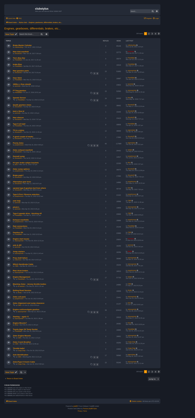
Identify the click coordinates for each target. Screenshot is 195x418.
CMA (129, 200)
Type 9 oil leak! (19, 124)
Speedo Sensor (19, 98)
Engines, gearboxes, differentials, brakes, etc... (32, 28)
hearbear (131, 51)
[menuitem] (19, 18)
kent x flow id (18, 111)
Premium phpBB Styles (90, 408)
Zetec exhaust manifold (23, 150)
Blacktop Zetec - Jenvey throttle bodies (29, 284)
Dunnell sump (19, 156)
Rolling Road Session (22, 290)
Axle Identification (20, 355)
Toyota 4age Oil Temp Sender (25, 329)
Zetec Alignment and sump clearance (28, 303)
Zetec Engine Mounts (22, 336)
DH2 (129, 188)
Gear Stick (17, 78)
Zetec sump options (21, 169)
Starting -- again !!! (21, 317)
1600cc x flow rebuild (22, 84)
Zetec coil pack (19, 297)
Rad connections (20, 226)
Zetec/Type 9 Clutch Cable (24, 362)
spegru (130, 150)
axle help (16, 201)
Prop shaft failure (20, 258)
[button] (158, 33)
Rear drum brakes (20, 271)
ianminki (17, 86)
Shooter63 (18, 53)
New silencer (18, 118)
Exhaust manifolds (21, 220)
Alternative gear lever (22, 182)
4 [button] (155, 33)
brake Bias (17, 64)
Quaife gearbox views (22, 105)
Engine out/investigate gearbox (26, 309)
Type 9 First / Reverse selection (26, 194)
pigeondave (132, 130)
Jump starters (19, 252)
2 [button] (148, 33)
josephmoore (19, 145)
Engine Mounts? (20, 323)
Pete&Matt (18, 60)
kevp (129, 97)
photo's (16, 207)
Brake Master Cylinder (22, 45)
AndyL (20, 292)
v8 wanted (21, 286)
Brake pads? (18, 175)
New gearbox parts (21, 71)
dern (16, 164)
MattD (130, 251)
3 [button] (152, 33)
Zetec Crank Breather (22, 342)
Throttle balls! (19, 348)
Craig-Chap (131, 342)
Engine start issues (21, 239)
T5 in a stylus (18, 130)
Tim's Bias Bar (19, 58)
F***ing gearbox (19, 91)
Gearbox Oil (18, 232)
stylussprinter (132, 70)
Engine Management (21, 277)
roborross (18, 260)
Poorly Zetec (18, 143)
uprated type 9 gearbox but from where (29, 188)
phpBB (75, 406)
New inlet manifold (21, 52)
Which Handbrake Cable (23, 264)
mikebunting (19, 47)
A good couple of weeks (23, 137)
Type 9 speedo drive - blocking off (27, 213)
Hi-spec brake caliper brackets (26, 163)
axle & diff (17, 245)
